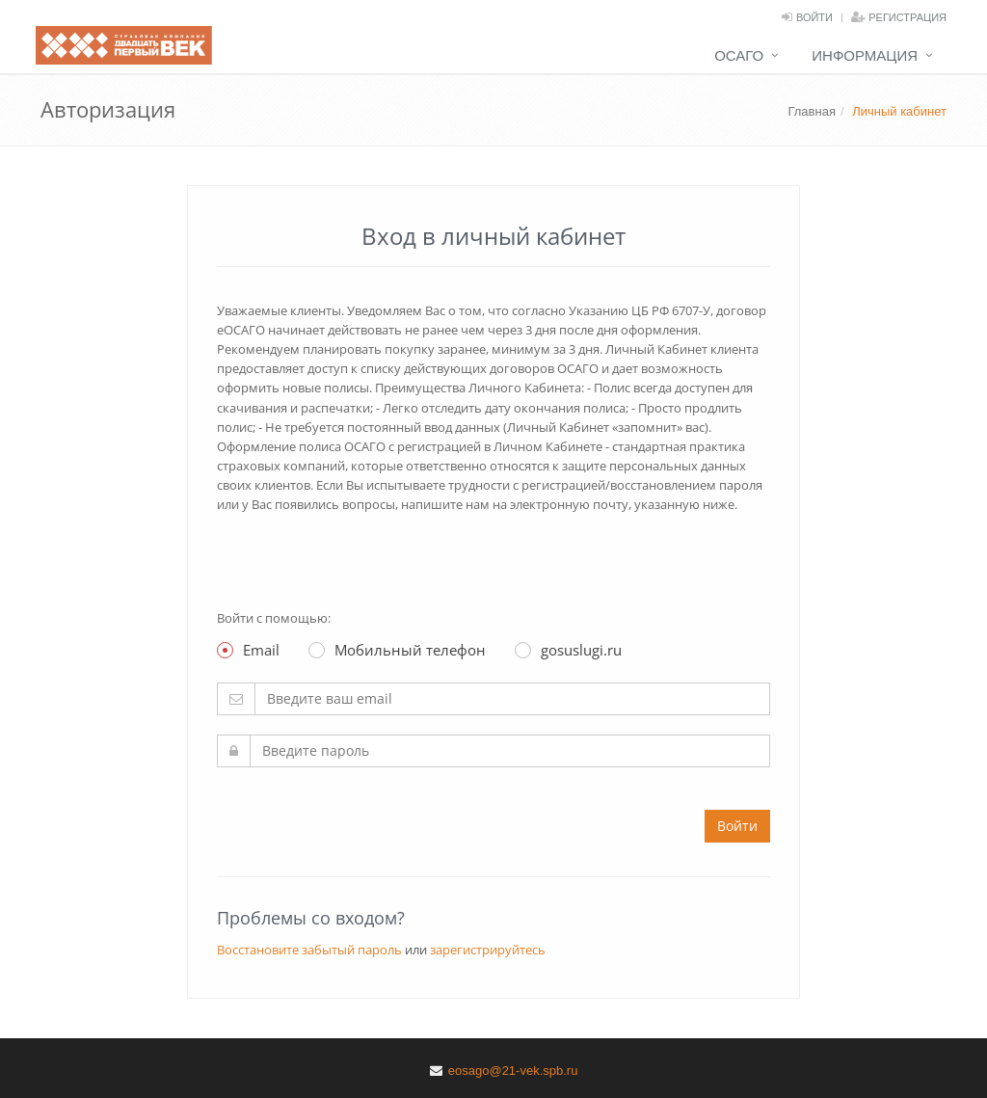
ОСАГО (738, 55)
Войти (814, 17)
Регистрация (907, 17)
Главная (811, 111)
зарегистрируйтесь (488, 949)
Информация (865, 55)
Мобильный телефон (397, 649)
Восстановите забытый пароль (309, 949)
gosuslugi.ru (568, 649)
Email (248, 649)
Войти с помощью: (274, 618)
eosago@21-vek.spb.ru (513, 1070)
